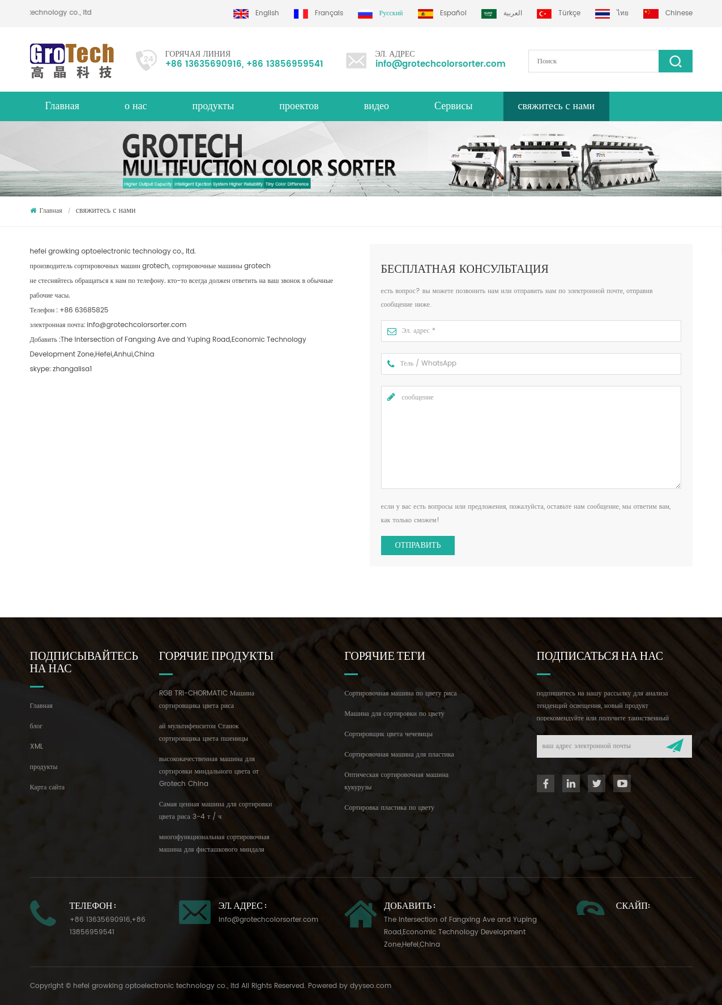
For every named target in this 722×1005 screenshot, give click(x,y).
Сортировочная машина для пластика (399, 754)
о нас (136, 106)
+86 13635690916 (203, 64)
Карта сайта (47, 787)
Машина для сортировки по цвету (394, 713)
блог (36, 726)
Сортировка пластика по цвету (389, 807)
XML (36, 746)
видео (376, 106)
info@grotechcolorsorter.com (440, 64)
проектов (298, 106)
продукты (44, 767)
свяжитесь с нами (556, 106)
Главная (62, 106)
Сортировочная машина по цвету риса (400, 693)
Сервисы (453, 106)
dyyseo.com (370, 986)
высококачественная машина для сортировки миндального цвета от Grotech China (209, 771)
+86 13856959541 (284, 64)
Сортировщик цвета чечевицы (388, 734)
